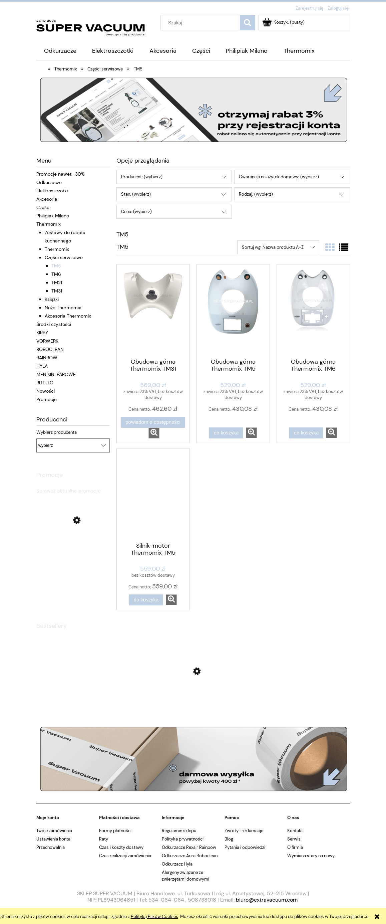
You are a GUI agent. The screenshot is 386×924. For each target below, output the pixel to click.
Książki (52, 299)
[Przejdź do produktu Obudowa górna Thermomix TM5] (233, 310)
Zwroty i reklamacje (244, 831)
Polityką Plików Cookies (154, 916)
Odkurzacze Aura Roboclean (190, 856)
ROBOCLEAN (50, 349)
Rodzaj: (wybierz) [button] (256, 194)
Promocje (46, 399)
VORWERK (47, 341)
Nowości (45, 391)
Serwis (294, 839)
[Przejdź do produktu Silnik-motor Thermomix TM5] (153, 494)
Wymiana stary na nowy (311, 856)
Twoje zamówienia (54, 831)
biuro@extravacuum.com (267, 899)
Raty (103, 839)
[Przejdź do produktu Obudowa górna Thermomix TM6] (313, 310)
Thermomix (48, 224)
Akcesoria (46, 199)
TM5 (56, 266)
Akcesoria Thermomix (68, 316)
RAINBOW (46, 358)
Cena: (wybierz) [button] (136, 211)
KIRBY (42, 333)
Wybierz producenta (56, 432)
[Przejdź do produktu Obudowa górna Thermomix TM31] (153, 310)
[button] (153, 433)
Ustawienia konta (53, 839)
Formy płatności (115, 831)
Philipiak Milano (52, 216)
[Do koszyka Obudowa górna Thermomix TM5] (226, 432)
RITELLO (44, 383)
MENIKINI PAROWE (56, 374)
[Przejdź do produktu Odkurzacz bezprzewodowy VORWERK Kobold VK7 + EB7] (73, 564)
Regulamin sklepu (179, 831)
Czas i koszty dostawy (121, 847)
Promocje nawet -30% (60, 174)
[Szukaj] (247, 22)
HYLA (42, 366)
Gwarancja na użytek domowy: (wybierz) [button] (279, 177)
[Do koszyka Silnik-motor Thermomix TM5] (146, 599)
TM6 (56, 274)
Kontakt (295, 831)
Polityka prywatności (183, 839)
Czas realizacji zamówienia (125, 856)
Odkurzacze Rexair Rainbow (189, 847)
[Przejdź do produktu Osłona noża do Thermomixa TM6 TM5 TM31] (193, 702)
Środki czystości (53, 324)
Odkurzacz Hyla (177, 864)
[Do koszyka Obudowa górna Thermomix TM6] (306, 432)
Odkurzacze (49, 182)
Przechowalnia (50, 847)
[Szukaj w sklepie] (201, 22)
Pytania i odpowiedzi (245, 847)
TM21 (56, 283)
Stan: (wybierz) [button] (136, 194)
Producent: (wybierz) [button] (141, 177)
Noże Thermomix (63, 308)
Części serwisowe (64, 257)
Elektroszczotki (52, 191)
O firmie (295, 847)
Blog (229, 839)
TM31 (56, 291)
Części (43, 207)
